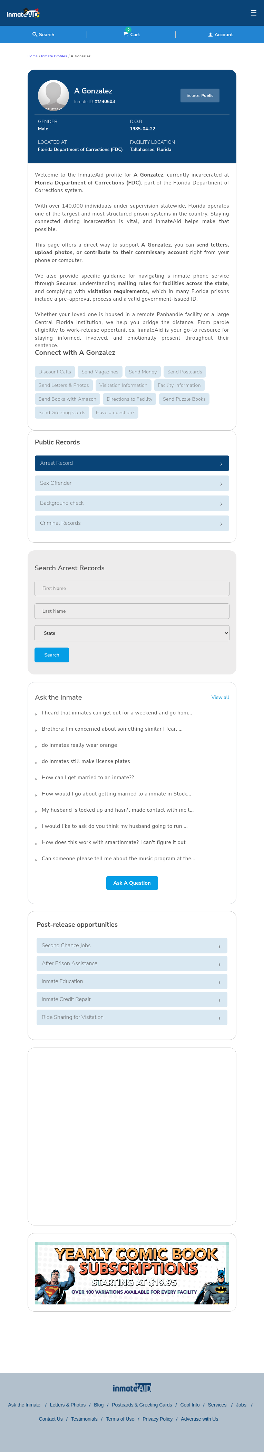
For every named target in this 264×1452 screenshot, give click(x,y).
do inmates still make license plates (86, 761)
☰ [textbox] (253, 13)
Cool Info (190, 1405)
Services (218, 1405)
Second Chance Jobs (66, 945)
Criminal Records (60, 523)
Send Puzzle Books (184, 399)
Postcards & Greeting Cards (142, 1405)
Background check (62, 503)
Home (33, 56)
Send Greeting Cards (62, 412)
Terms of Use (120, 1419)
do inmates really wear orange (79, 745)
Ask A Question (132, 883)
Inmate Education (62, 981)
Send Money (143, 372)
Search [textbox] (43, 34)
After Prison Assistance (69, 963)
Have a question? (115, 412)
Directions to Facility (130, 399)
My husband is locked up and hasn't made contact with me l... (118, 810)
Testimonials (84, 1419)
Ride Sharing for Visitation (73, 1017)
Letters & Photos (68, 1405)
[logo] (23, 24)
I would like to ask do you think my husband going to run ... (115, 826)
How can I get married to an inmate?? (88, 777)
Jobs (241, 1405)
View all (220, 697)
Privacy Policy (158, 1419)
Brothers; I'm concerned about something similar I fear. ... (112, 728)
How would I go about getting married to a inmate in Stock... (116, 793)
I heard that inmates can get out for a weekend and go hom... (117, 712)
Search (51, 655)
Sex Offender (55, 483)
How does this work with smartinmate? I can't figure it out (114, 842)
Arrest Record (56, 463)
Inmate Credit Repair (66, 999)
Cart (132, 34)
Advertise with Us (199, 1419)
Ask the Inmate (25, 1405)
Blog (99, 1405)
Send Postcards (184, 372)
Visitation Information (123, 385)
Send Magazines (99, 372)
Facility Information (179, 385)
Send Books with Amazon (67, 399)
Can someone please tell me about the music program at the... (118, 858)
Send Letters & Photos (64, 385)
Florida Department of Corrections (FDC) (80, 150)
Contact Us (51, 1419)
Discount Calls (55, 372)
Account (220, 34)
